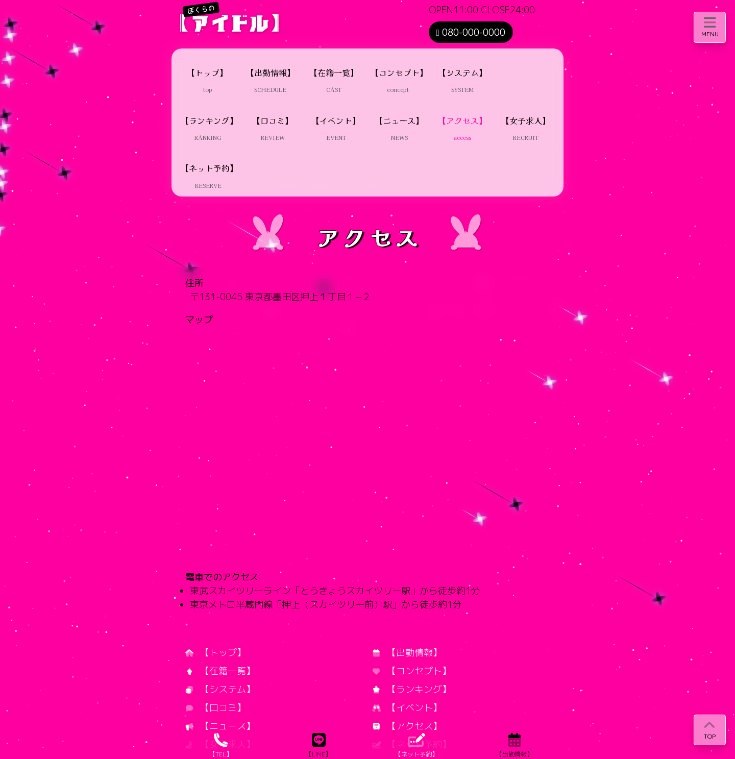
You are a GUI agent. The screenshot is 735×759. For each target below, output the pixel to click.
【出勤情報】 (407, 652)
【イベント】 (407, 707)
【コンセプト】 (411, 671)
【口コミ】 (215, 707)
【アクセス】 (407, 726)
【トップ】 (215, 652)
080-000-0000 (471, 32)
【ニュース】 (220, 726)
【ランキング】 (411, 689)
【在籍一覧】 (220, 671)
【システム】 (220, 689)
